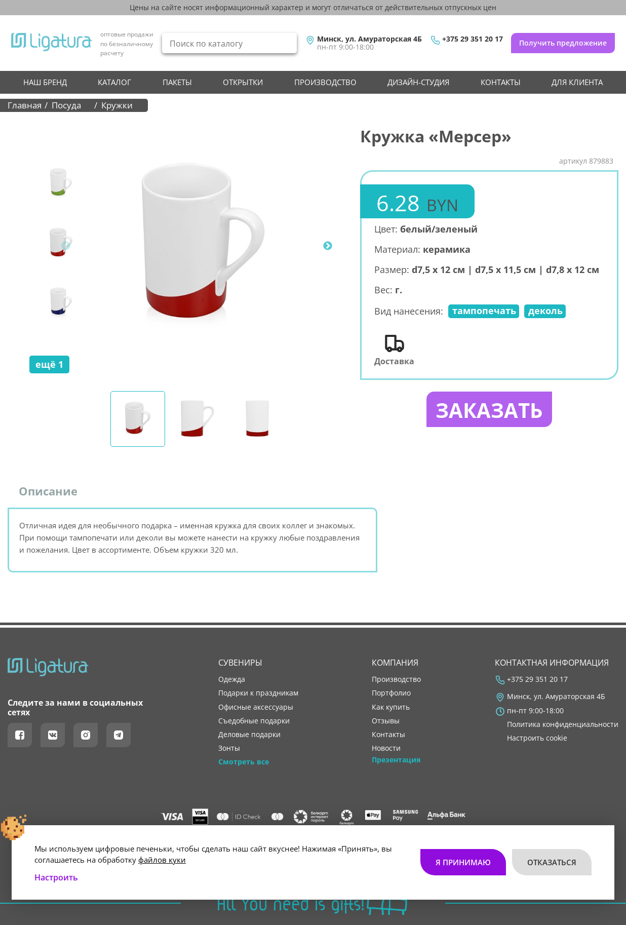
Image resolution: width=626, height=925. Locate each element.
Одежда (231, 679)
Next (328, 246)
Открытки (243, 82)
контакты (501, 82)
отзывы (386, 721)
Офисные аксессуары (255, 707)
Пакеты (177, 82)
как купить (391, 707)
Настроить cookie (537, 738)
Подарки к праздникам (258, 693)
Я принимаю (463, 862)
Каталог (114, 82)
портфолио (391, 693)
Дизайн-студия (418, 82)
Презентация (396, 760)
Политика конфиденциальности (562, 724)
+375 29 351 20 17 (472, 39)
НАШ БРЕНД (45, 82)
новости (386, 748)
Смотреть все (243, 762)
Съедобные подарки (254, 721)
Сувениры (240, 662)
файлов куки (162, 860)
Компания (395, 662)
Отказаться (551, 862)
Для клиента (577, 82)
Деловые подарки (249, 734)
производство (325, 82)
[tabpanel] (203, 246)
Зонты (229, 748)
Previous (66, 246)
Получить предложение (563, 43)
